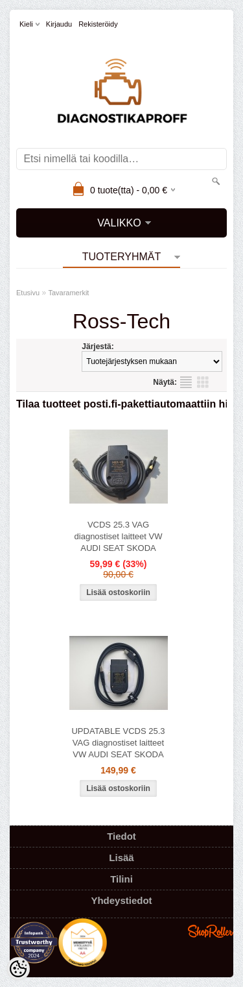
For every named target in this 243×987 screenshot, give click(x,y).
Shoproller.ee (210, 931)
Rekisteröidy (98, 24)
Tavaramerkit (68, 293)
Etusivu (28, 293)
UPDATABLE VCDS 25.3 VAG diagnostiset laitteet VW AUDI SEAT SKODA (118, 742)
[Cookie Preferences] (18, 969)
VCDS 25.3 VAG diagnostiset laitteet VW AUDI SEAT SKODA (119, 536)
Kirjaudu (59, 24)
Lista (186, 382)
